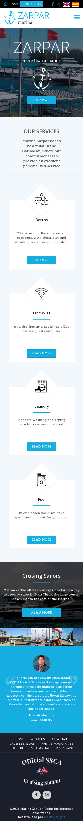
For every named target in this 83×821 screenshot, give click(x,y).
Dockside (17, 748)
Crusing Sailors (22, 743)
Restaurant (64, 748)
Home (19, 739)
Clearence (60, 739)
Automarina (40, 748)
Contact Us (32, 4)
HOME (10, 4)
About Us (38, 739)
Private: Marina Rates (57, 743)
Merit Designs (54, 817)
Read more (41, 100)
